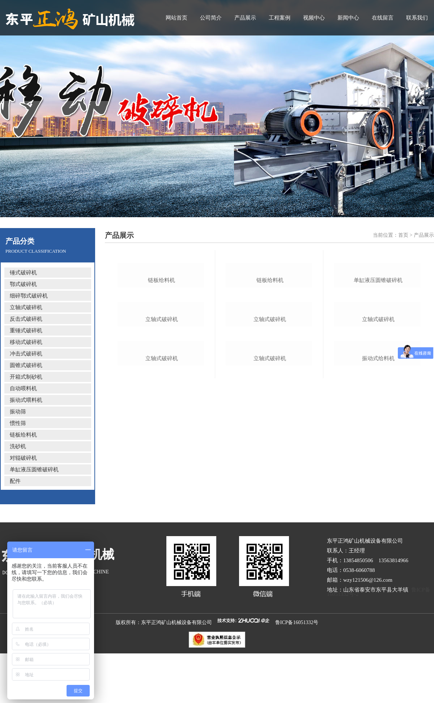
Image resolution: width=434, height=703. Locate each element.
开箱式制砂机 (26, 377)
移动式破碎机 (26, 342)
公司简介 (211, 18)
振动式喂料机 (26, 400)
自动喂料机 (23, 388)
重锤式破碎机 (26, 330)
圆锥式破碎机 (26, 365)
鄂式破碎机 (23, 284)
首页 (403, 235)
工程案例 (279, 18)
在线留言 (382, 18)
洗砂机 (18, 446)
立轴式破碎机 (26, 307)
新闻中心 (348, 18)
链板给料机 (23, 435)
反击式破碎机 (26, 319)
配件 (15, 481)
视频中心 (314, 18)
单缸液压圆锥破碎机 (34, 469)
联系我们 (417, 18)
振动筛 (18, 411)
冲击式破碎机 (26, 354)
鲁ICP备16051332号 (297, 670)
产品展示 (245, 18)
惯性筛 (18, 423)
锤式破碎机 (23, 272)
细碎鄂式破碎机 (29, 296)
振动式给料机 (378, 532)
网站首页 (176, 18)
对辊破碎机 (23, 458)
